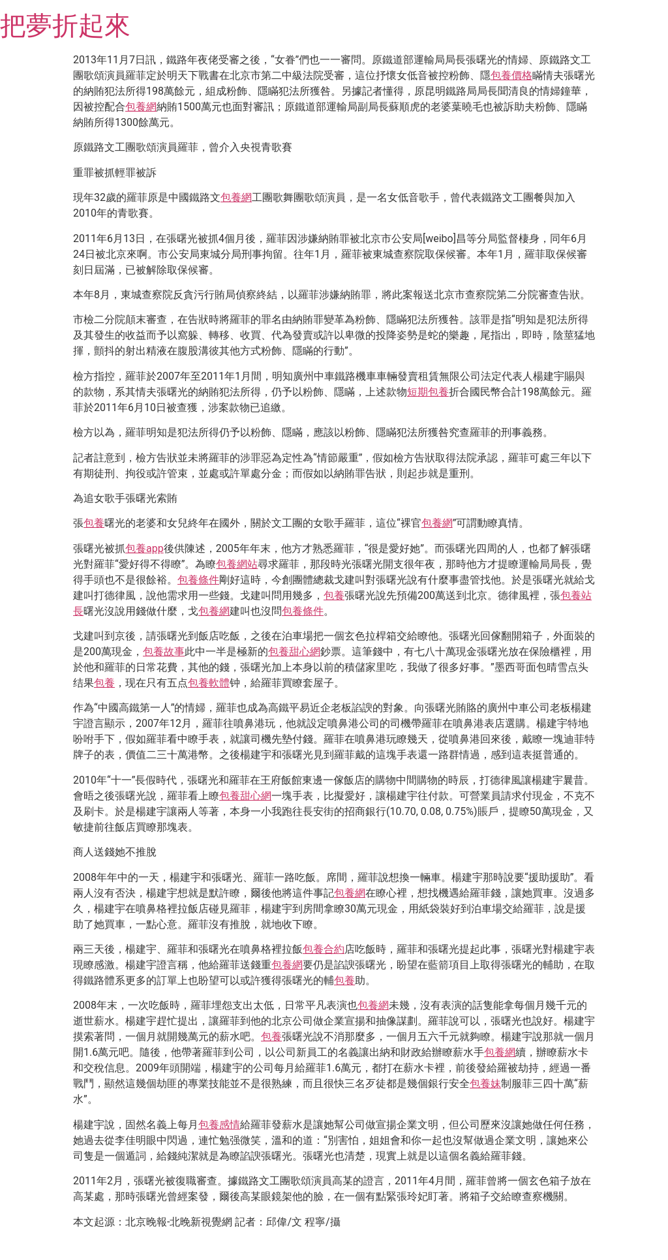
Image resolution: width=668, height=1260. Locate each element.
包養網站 (237, 564)
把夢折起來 (65, 25)
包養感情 (219, 1124)
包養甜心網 (294, 651)
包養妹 (485, 1083)
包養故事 (164, 651)
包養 (94, 523)
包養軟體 (209, 683)
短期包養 (428, 392)
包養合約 (323, 949)
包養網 (141, 106)
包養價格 (511, 75)
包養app (144, 548)
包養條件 (198, 580)
